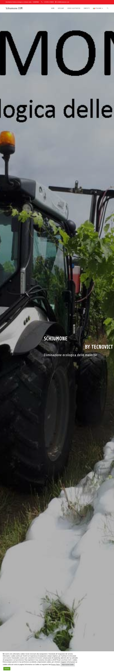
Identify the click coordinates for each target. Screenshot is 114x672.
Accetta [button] (7, 668)
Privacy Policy (55, 664)
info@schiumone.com (63, 2)
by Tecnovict (99, 347)
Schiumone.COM (14, 8)
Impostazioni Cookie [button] (68, 664)
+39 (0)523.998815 (49, 2)
